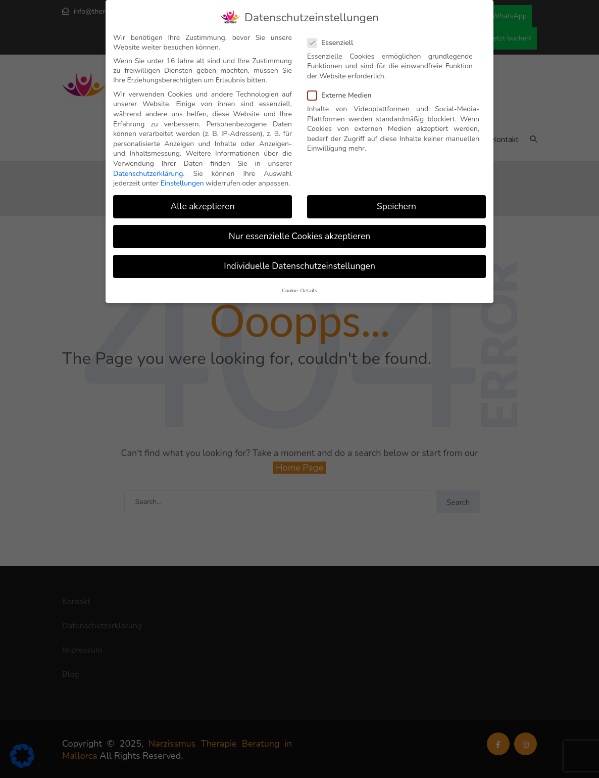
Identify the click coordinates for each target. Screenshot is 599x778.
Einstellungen (182, 183)
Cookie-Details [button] (299, 290)
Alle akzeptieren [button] (202, 206)
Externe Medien (342, 95)
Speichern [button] (396, 206)
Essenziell (333, 42)
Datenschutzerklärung (148, 173)
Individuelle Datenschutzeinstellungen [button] (299, 266)
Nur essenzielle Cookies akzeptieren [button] (299, 236)
